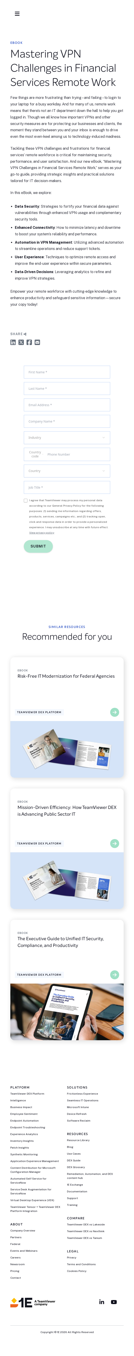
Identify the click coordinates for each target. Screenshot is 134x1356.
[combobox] (67, 437)
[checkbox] (25, 500)
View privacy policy (41, 532)
